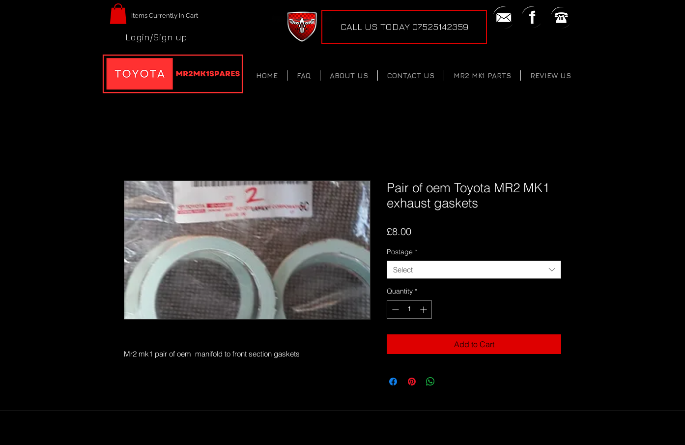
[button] (118, 13)
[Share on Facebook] (393, 381)
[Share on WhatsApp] (430, 381)
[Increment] (424, 309)
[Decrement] (394, 309)
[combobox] (474, 270)
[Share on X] (449, 381)
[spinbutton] (409, 309)
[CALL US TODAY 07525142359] (404, 27)
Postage (402, 251)
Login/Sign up (156, 36)
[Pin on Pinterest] (412, 381)
